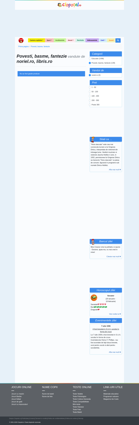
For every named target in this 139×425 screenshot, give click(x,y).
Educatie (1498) (98, 59)
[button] (118, 40)
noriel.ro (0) (96, 75)
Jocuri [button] (70, 40)
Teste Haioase (78, 407)
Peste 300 (95, 105)
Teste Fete (77, 409)
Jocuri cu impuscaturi (19, 404)
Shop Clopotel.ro (21, 40)
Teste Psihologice (79, 396)
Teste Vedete (78, 394)
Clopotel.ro (69, 5)
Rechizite (80, 40)
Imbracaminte (92, 40)
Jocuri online (21, 387)
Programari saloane (111, 396)
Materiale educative (111, 394)
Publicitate (25, 418)
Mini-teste (76, 404)
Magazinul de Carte (111, 399)
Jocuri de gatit (16, 402)
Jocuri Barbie (16, 396)
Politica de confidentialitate (56, 418)
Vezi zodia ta (115, 314)
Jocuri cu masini (17, 394)
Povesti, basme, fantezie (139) (103, 63)
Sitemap (80, 418)
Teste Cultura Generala (82, 399)
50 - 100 (95, 92)
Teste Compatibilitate (81, 402)
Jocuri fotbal (16, 399)
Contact (32, 418)
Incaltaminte (59, 40)
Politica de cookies (71, 418)
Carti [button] (102, 40)
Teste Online (82, 387)
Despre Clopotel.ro (15, 418)
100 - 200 (95, 96)
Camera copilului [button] (36, 40)
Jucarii (111, 40)
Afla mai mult (115, 170)
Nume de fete (47, 396)
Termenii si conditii (41, 418)
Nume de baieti (48, 394)
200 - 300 (95, 100)
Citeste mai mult (114, 256)
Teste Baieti (77, 412)
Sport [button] (49, 40)
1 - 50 (94, 87)
